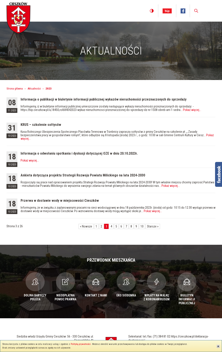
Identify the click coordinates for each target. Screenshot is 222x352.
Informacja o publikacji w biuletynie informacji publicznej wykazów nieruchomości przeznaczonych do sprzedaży (103, 99)
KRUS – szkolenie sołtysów (41, 125)
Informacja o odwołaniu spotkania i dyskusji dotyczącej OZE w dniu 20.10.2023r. (79, 153)
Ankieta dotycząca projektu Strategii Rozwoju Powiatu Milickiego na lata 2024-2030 (83, 175)
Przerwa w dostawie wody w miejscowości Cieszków (60, 200)
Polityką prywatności (81, 344)
